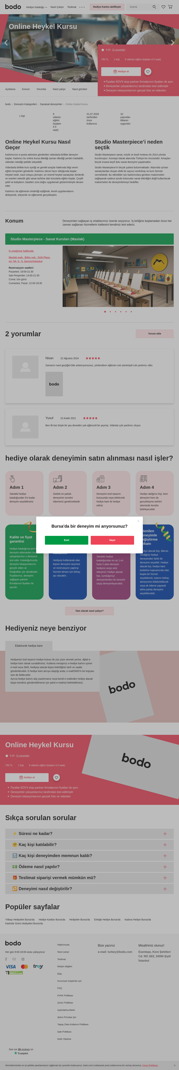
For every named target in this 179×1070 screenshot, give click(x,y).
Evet (66, 540)
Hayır (112, 540)
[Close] (138, 521)
